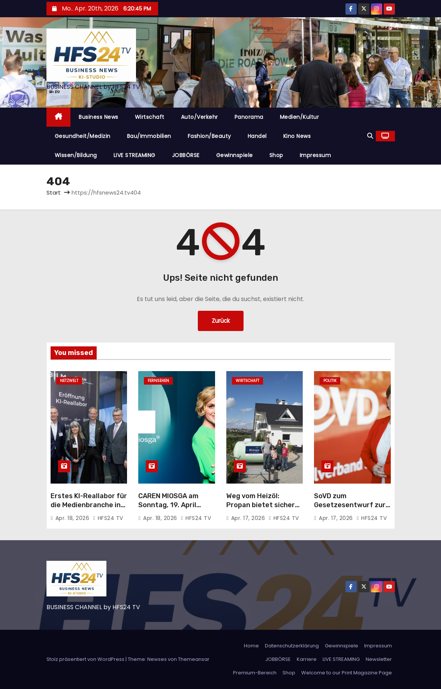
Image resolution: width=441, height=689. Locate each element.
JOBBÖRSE (186, 155)
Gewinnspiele (234, 155)
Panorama (249, 117)
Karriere (307, 659)
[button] (370, 136)
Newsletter (379, 659)
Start (53, 192)
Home (251, 645)
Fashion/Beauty (209, 136)
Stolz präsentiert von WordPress (86, 659)
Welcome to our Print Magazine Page (346, 672)
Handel (257, 136)
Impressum (315, 155)
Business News (98, 117)
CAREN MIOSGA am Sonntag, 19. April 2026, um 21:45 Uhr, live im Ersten (170, 509)
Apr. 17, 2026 (249, 518)
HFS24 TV (108, 518)
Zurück (221, 321)
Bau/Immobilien (149, 136)
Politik (329, 380)
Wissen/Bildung (76, 155)
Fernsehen (158, 380)
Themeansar (193, 659)
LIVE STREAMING (134, 155)
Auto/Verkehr (199, 117)
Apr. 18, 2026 (73, 518)
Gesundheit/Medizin (83, 136)
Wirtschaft (149, 117)
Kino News (297, 136)
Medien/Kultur (299, 117)
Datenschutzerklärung (292, 645)
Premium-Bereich (255, 672)
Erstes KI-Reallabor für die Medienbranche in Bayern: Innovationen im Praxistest (89, 509)
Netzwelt (69, 380)
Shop (276, 155)
